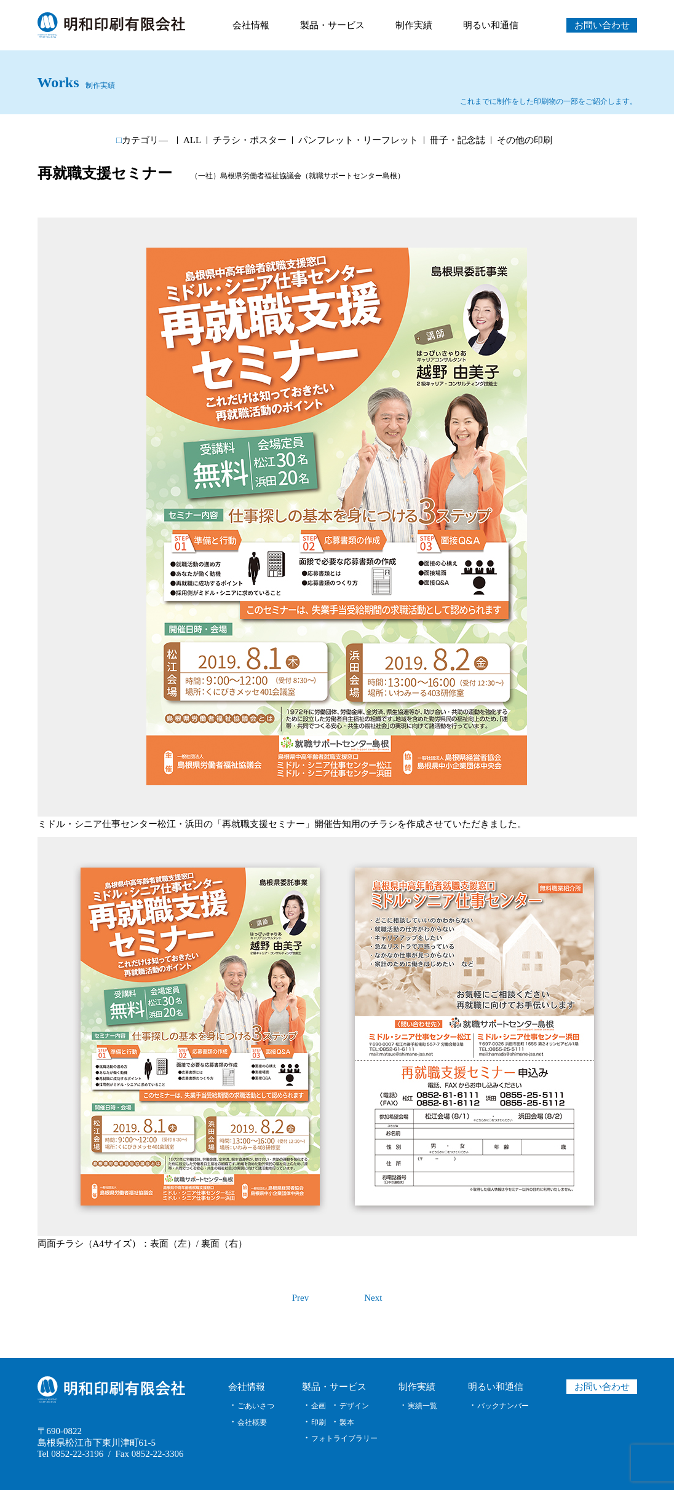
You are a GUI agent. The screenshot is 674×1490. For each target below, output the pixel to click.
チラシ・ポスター (250, 140)
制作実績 (413, 25)
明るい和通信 (490, 25)
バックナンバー (503, 1406)
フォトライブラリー (344, 1438)
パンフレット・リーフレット (358, 140)
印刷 (318, 1422)
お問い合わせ (601, 25)
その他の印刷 (524, 140)
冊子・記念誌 (457, 140)
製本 (346, 1422)
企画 (318, 1406)
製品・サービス (332, 25)
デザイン (354, 1406)
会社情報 (250, 25)
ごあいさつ (255, 1406)
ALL (192, 140)
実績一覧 (422, 1406)
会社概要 (252, 1422)
